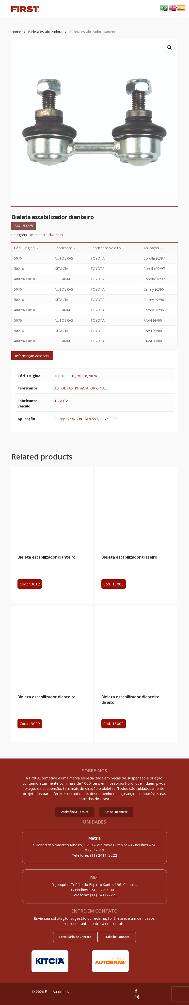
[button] (74, 812)
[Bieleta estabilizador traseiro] (136, 507)
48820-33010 (64, 375)
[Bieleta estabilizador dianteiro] (52, 507)
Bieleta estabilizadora (45, 31)
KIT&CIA (81, 388)
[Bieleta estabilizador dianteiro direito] (136, 647)
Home (16, 31)
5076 (93, 375)
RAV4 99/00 (109, 418)
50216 (82, 375)
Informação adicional (32, 355)
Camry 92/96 (64, 418)
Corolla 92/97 (87, 418)
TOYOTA (61, 400)
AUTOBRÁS (63, 388)
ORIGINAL (98, 388)
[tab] (32, 355)
